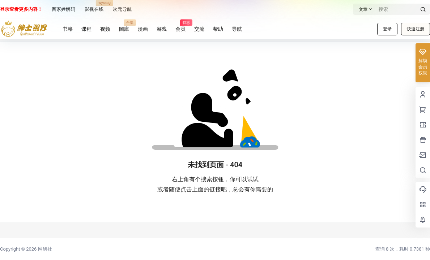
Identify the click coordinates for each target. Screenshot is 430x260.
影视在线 (94, 7)
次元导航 (122, 9)
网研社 (44, 249)
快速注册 (415, 28)
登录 (387, 28)
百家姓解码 (63, 9)
